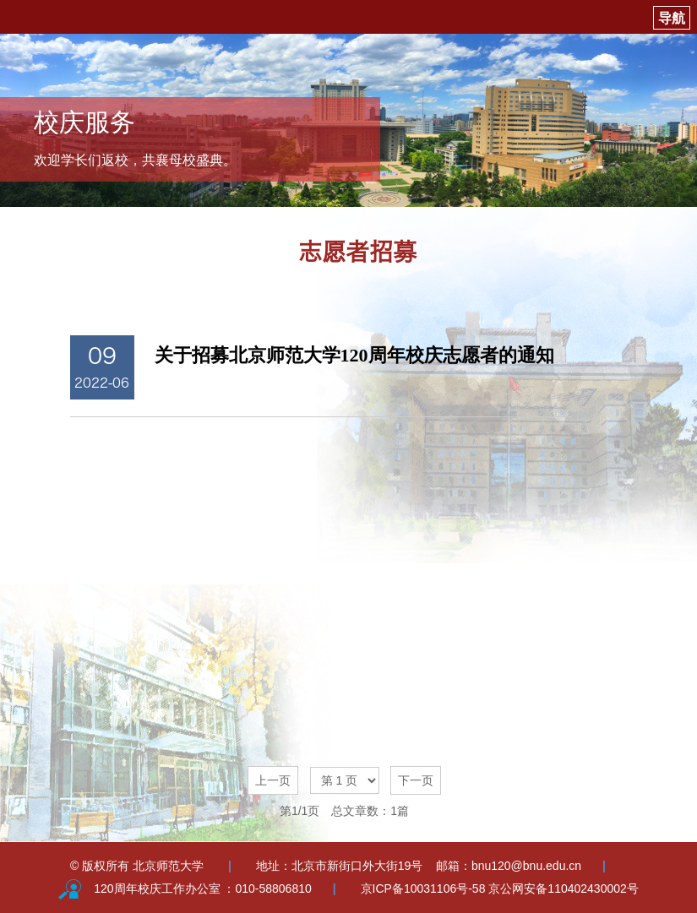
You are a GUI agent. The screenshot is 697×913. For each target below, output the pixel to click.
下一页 (415, 780)
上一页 (273, 780)
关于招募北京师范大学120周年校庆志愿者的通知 (354, 355)
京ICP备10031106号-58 (425, 888)
